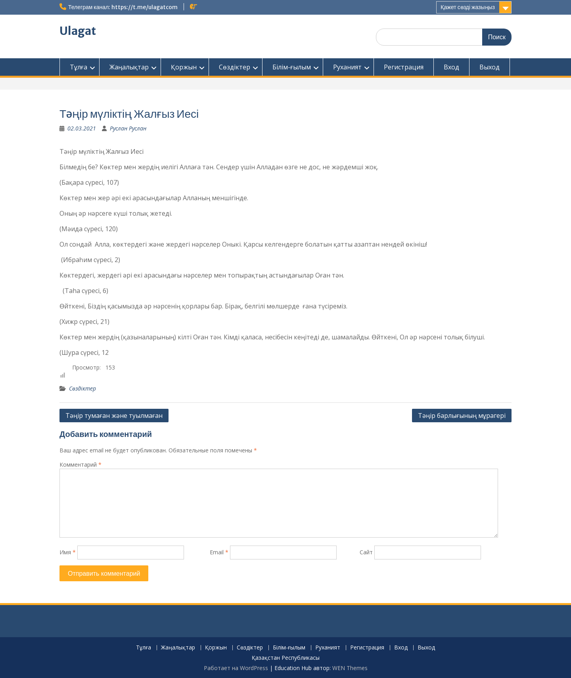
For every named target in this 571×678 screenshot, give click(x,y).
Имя (67, 552)
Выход (489, 67)
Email (219, 552)
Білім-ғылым (291, 67)
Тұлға (78, 67)
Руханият (347, 67)
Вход (451, 67)
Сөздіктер (234, 67)
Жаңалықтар (129, 67)
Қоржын (184, 67)
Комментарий (80, 464)
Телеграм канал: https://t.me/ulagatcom (123, 7)
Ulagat (77, 31)
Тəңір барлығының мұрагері (462, 415)
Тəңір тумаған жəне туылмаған (114, 415)
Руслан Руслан (128, 128)
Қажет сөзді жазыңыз (468, 7)
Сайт (366, 552)
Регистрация (403, 67)
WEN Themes (350, 668)
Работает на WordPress (236, 668)
